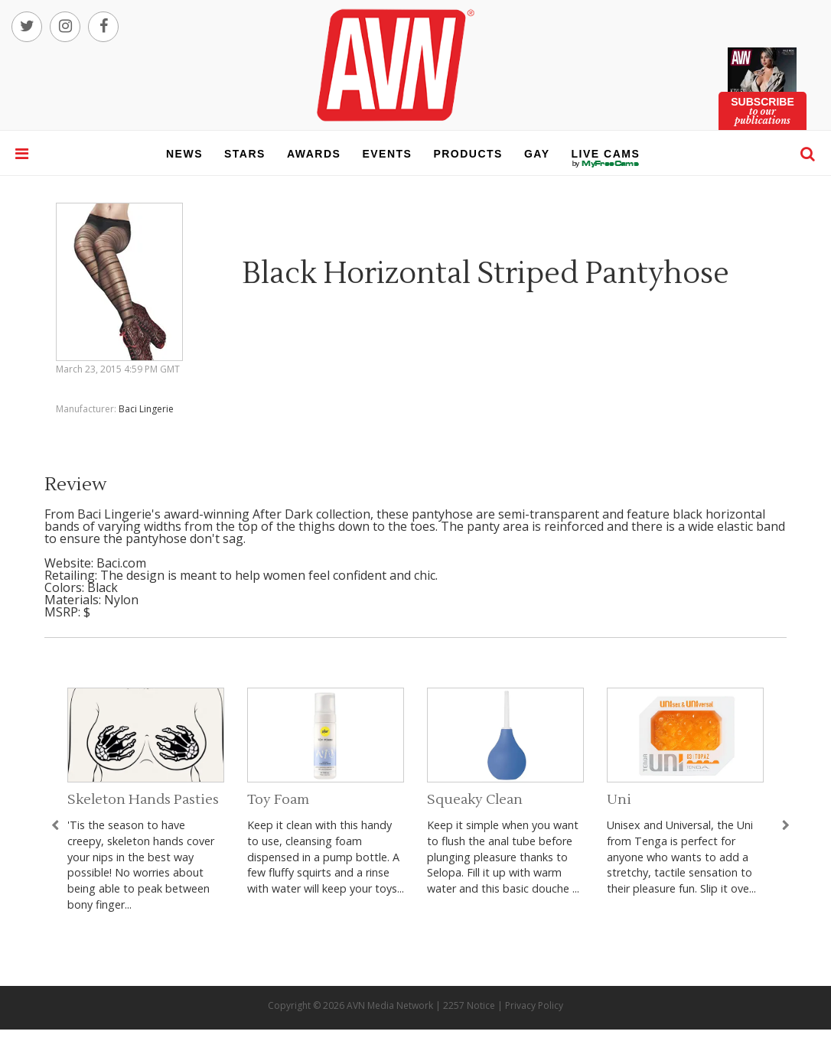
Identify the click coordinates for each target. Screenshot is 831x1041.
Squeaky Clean (475, 799)
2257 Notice (469, 1005)
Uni (619, 799)
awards (314, 154)
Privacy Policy (534, 1005)
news (184, 154)
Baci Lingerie (146, 408)
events (387, 154)
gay (537, 154)
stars (245, 154)
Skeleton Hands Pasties (143, 799)
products (468, 154)
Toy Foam (278, 799)
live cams (606, 164)
